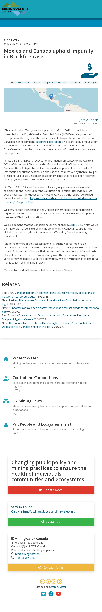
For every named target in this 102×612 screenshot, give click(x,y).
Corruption (75, 82)
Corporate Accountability (55, 82)
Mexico (37, 82)
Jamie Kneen (89, 120)
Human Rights (91, 82)
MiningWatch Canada (31, 538)
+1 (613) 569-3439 (24, 557)
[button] (51, 97)
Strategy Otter (57, 587)
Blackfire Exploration (20, 82)
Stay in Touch (21, 507)
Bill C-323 (76, 225)
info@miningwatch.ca (27, 554)
